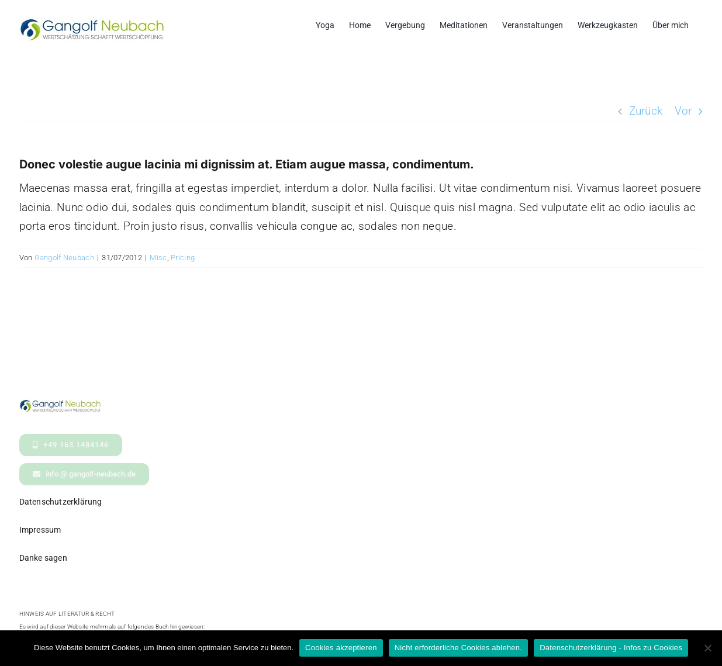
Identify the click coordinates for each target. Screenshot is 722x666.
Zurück (646, 111)
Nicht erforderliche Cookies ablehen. (459, 647)
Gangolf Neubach (64, 257)
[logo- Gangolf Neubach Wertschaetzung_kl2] (60, 405)
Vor (683, 111)
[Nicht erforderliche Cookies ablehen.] (707, 648)
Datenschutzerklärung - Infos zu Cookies (611, 647)
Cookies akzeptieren (341, 647)
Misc (158, 257)
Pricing (183, 257)
